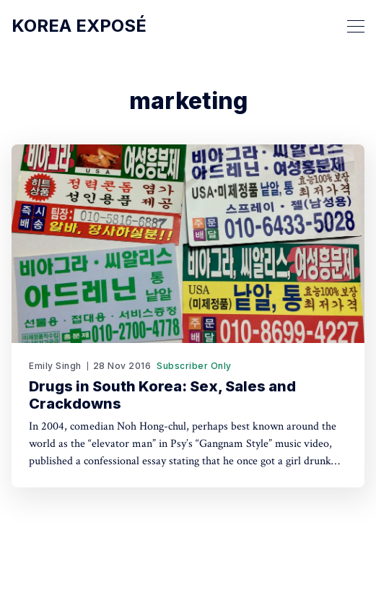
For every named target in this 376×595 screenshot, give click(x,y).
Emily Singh (55, 365)
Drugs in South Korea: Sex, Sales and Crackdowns (162, 395)
